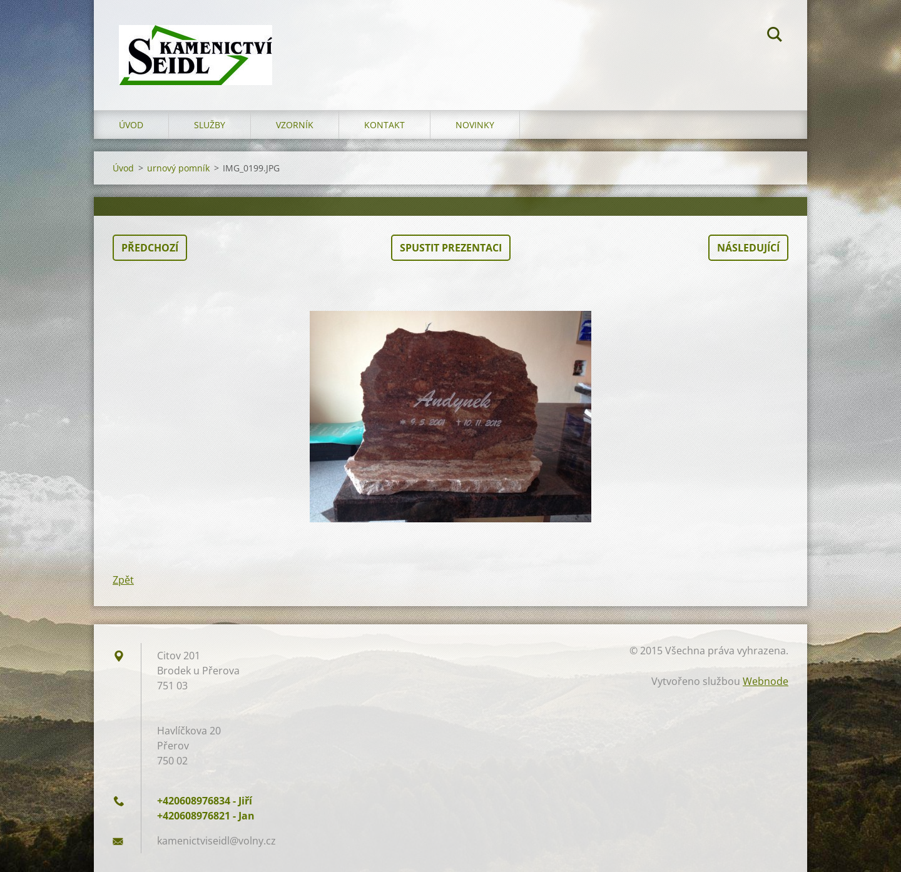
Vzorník (294, 125)
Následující (748, 248)
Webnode (765, 681)
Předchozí (149, 248)
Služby (209, 125)
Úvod (131, 125)
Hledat (774, 36)
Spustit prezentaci (451, 248)
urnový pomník (178, 168)
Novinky (475, 125)
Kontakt (384, 125)
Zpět (123, 580)
